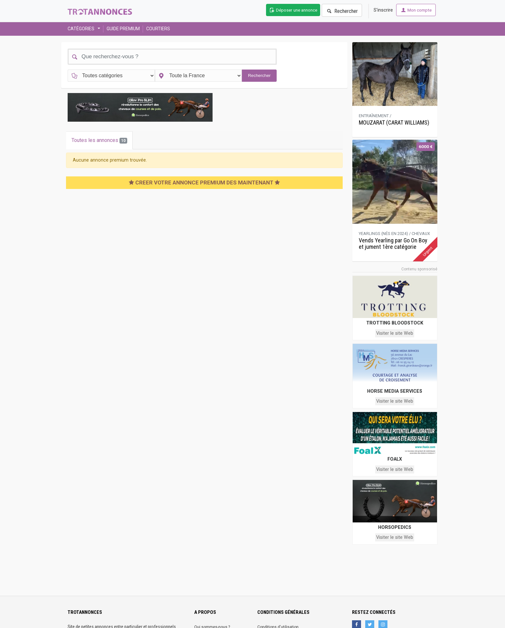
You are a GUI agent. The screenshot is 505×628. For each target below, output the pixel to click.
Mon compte (416, 10)
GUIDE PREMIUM (123, 28)
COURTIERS (158, 28)
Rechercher (342, 11)
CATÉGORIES (82, 28)
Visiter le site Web (394, 333)
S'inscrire (383, 10)
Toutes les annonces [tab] (99, 140)
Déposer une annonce (293, 10)
